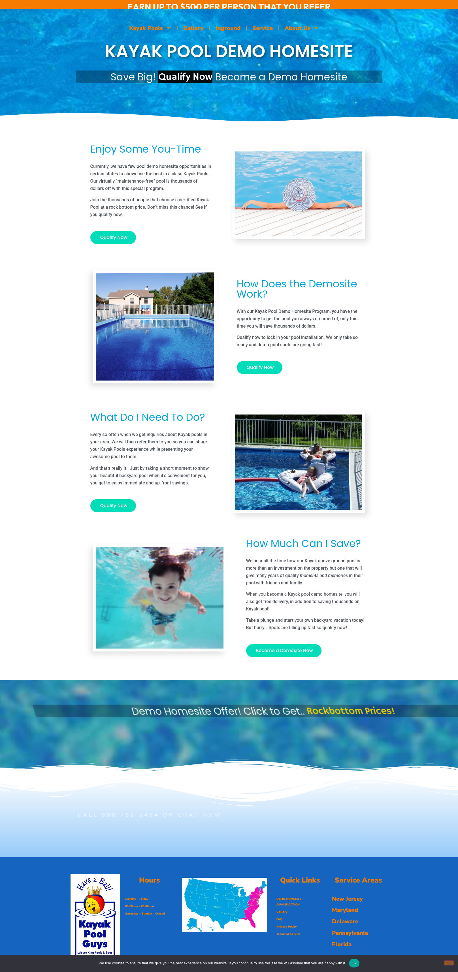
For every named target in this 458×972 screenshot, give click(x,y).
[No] (449, 962)
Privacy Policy (286, 927)
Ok (354, 963)
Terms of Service (288, 934)
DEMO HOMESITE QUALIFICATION (288, 902)
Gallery (193, 28)
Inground (228, 28)
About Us (302, 28)
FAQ (279, 919)
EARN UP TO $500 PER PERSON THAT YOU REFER (229, 6)
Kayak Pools (150, 28)
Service (262, 28)
